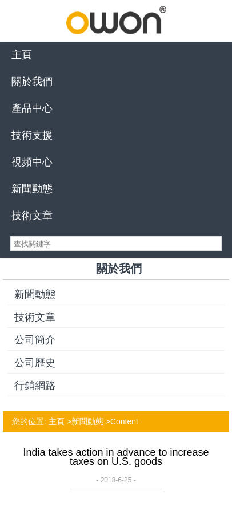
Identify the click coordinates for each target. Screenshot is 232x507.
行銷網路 (34, 385)
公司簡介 (34, 340)
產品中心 (32, 108)
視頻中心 (32, 162)
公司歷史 (34, 362)
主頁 (21, 54)
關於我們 (32, 81)
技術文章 (32, 215)
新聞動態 (32, 188)
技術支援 (32, 135)
